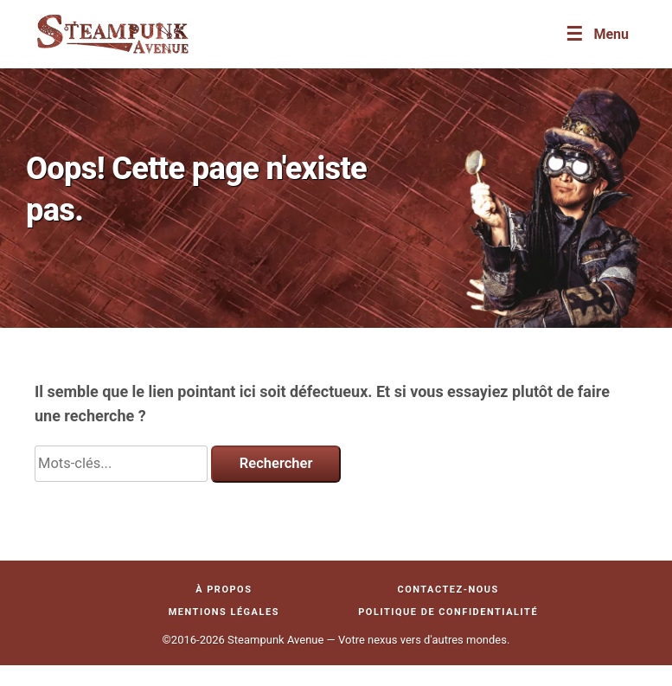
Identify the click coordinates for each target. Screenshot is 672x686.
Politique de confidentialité (448, 612)
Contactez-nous (447, 589)
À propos (223, 589)
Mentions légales (224, 612)
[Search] (121, 464)
